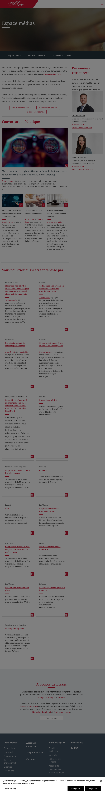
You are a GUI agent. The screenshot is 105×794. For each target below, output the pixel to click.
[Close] (101, 781)
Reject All (93, 788)
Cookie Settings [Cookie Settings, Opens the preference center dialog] (10, 788)
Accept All (75, 788)
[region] (52, 785)
